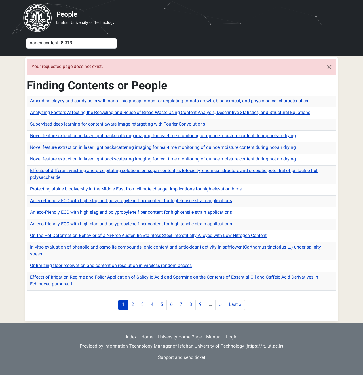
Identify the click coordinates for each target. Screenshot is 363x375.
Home (147, 337)
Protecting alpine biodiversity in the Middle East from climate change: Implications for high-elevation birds (136, 189)
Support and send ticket (181, 357)
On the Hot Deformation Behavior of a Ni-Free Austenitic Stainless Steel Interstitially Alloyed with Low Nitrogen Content (148, 236)
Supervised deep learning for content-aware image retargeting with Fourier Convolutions (117, 124)
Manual (213, 337)
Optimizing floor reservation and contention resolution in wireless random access (111, 266)
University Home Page (180, 337)
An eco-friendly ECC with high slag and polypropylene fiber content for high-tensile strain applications (131, 201)
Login (231, 337)
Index (131, 337)
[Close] (329, 67)
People (66, 15)
